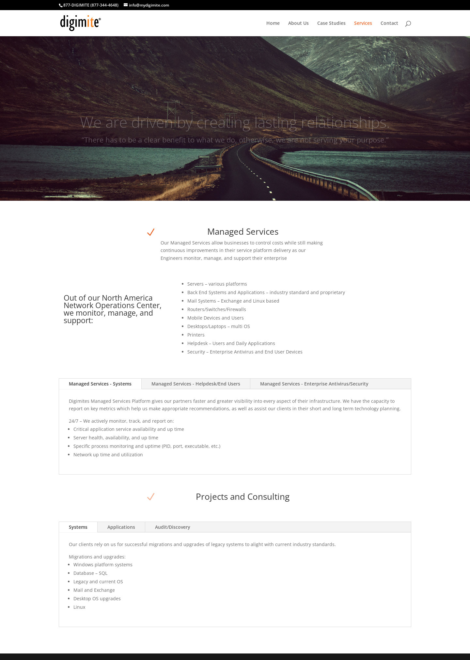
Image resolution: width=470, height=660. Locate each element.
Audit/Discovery (172, 527)
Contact (389, 23)
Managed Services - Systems (100, 384)
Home (273, 23)
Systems (78, 527)
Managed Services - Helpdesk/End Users (195, 384)
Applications (121, 527)
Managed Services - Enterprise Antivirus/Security (314, 384)
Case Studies (331, 23)
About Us (298, 23)
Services (363, 23)
